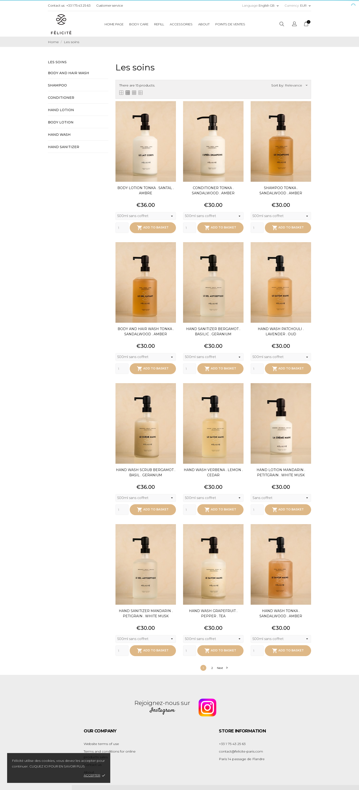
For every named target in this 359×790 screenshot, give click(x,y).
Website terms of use (101, 744)
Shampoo (57, 85)
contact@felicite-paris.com (241, 751)
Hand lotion (61, 110)
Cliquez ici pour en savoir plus (57, 766)
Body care (138, 24)
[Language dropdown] (269, 6)
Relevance (296, 85)
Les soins (57, 62)
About (204, 24)
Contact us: (56, 5)
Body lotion (61, 122)
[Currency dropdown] (305, 6)
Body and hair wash (68, 73)
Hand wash (59, 134)
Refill (159, 24)
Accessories (181, 24)
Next (222, 668)
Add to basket (153, 228)
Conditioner (61, 97)
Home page (114, 24)
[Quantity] (122, 227)
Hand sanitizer (63, 147)
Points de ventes (230, 24)
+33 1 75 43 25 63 (78, 5)
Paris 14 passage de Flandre (242, 759)
